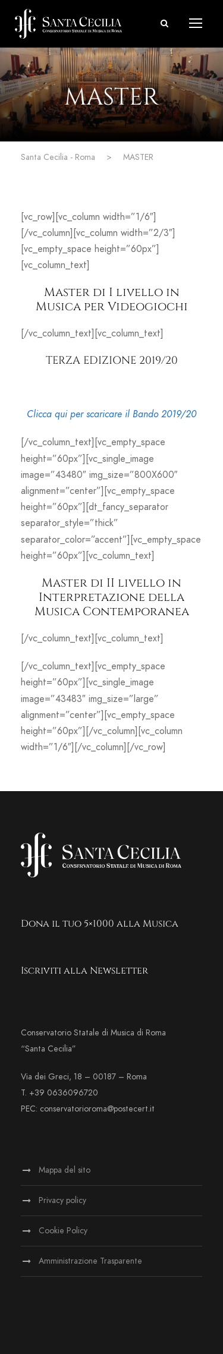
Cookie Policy (63, 1230)
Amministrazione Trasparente (90, 1261)
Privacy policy (62, 1200)
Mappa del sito (64, 1170)
